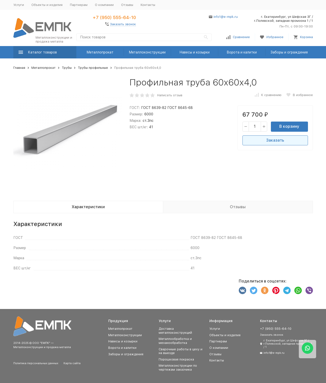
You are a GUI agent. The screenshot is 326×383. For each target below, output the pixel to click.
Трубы (67, 68)
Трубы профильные (93, 68)
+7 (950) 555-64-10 (114, 17)
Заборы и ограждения (289, 52)
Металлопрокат (100, 52)
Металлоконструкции (147, 52)
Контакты (148, 5)
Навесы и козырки (194, 52)
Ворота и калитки (242, 52)
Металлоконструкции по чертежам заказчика (178, 367)
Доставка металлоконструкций (175, 330)
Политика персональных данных (35, 363)
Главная (19, 68)
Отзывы (127, 5)
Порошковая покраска (176, 359)
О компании (104, 5)
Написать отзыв (169, 95)
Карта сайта (72, 363)
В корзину (289, 126)
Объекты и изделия (47, 5)
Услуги (18, 5)
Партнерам (78, 5)
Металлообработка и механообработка (175, 341)
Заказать (275, 140)
